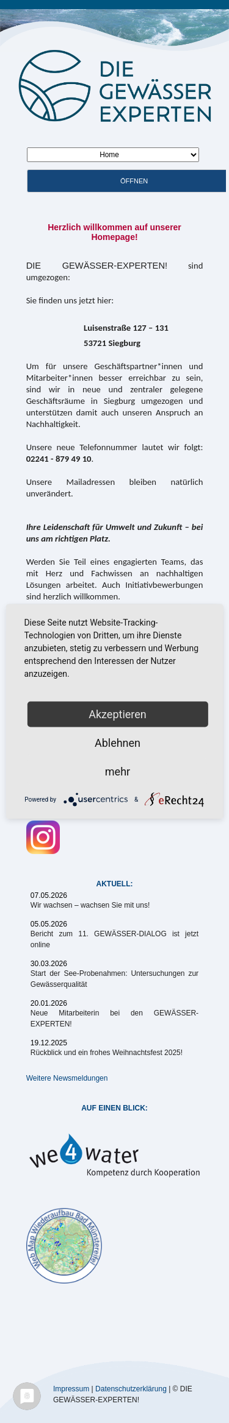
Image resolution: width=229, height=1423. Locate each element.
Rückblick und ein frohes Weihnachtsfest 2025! (107, 1052)
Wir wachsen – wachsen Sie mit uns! (90, 905)
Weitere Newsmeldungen (67, 1078)
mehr (117, 771)
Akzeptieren (118, 714)
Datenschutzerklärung (131, 1388)
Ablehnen (117, 742)
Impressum (71, 1388)
